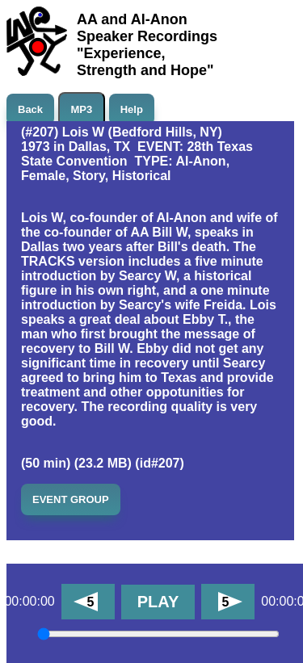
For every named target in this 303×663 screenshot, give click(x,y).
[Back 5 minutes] (88, 601)
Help (131, 109)
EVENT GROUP (70, 499)
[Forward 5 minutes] (228, 601)
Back (30, 109)
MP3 (82, 109)
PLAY (158, 602)
